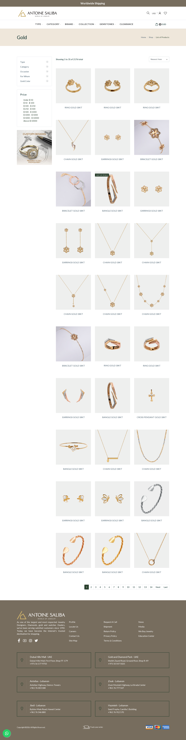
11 (134, 587)
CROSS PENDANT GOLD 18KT (152, 417)
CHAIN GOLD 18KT (73, 159)
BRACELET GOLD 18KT (151, 159)
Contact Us (74, 636)
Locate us (73, 626)
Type (38, 24)
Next (158, 587)
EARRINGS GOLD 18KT (112, 159)
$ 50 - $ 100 (28, 103)
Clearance (126, 24)
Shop (151, 37)
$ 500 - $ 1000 (30, 112)
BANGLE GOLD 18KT (112, 210)
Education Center (146, 636)
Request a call (110, 622)
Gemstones (107, 24)
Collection (86, 24)
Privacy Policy (110, 636)
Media (141, 626)
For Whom (25, 76)
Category (53, 24)
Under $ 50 (28, 100)
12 (139, 587)
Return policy (110, 631)
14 (151, 587)
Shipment (108, 626)
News (141, 622)
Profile (72, 622)
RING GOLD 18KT (73, 107)
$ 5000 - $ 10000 (31, 118)
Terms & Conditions (113, 640)
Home (143, 37)
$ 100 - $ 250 (29, 106)
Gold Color (25, 81)
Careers (72, 631)
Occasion (24, 71)
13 (145, 587)
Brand (69, 24)
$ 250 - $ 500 (29, 109)
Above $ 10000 (30, 121)
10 (128, 587)
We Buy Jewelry (145, 631)
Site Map (73, 640)
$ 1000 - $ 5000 (30, 115)
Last (166, 587)
